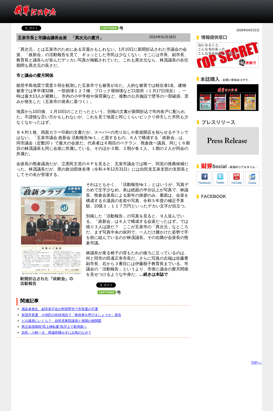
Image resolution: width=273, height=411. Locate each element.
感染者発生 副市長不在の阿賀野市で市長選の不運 (59, 309)
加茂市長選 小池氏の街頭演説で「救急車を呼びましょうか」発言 (71, 315)
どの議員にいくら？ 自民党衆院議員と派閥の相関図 (61, 321)
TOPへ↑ (256, 362)
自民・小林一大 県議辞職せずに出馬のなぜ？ (56, 332)
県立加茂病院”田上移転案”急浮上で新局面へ (54, 327)
